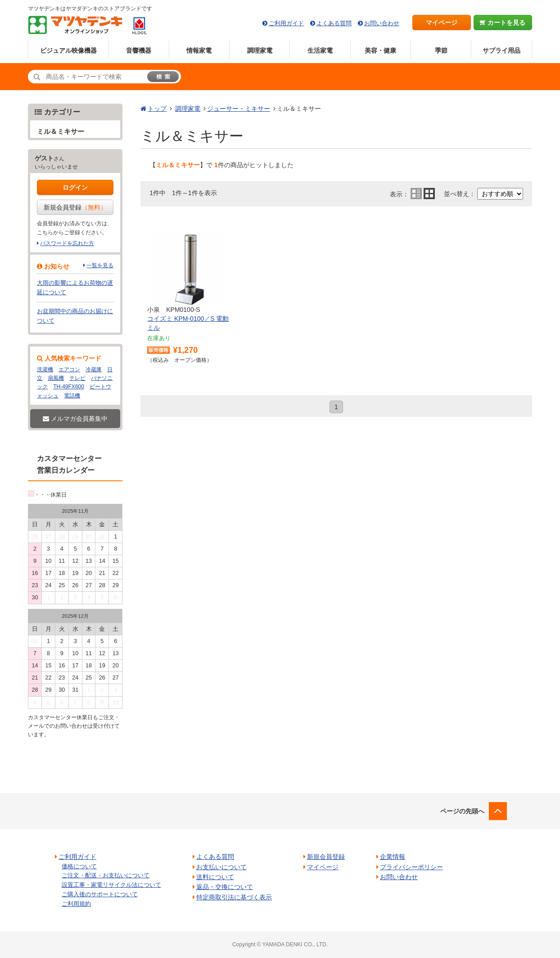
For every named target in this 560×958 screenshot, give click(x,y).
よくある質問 (334, 23)
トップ (157, 108)
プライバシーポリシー (411, 867)
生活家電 (320, 50)
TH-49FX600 (68, 386)
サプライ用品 (501, 50)
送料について (215, 876)
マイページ (441, 22)
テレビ (77, 378)
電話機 (72, 395)
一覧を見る (99, 265)
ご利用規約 (76, 903)
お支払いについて (221, 867)
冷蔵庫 (94, 369)
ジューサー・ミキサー (238, 108)
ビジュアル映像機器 (68, 50)
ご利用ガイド (286, 23)
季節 (441, 50)
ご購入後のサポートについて (100, 894)
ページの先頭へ (462, 811)
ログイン (75, 187)
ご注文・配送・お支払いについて (105, 875)
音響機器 (138, 50)
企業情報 (392, 856)
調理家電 (259, 50)
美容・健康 (380, 50)
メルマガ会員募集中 (75, 418)
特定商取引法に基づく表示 (234, 897)
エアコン (69, 369)
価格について (79, 866)
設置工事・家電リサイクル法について (111, 884)
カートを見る (502, 22)
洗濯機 (45, 369)
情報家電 (199, 50)
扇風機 (56, 378)
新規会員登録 (75, 207)
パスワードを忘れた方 (67, 243)
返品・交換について (224, 886)
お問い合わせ (381, 23)
